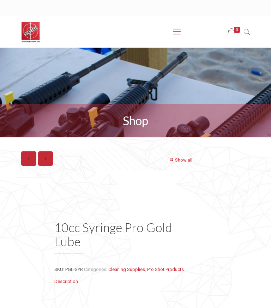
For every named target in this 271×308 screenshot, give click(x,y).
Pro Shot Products (165, 269)
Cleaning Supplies (126, 269)
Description (66, 281)
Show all (180, 160)
